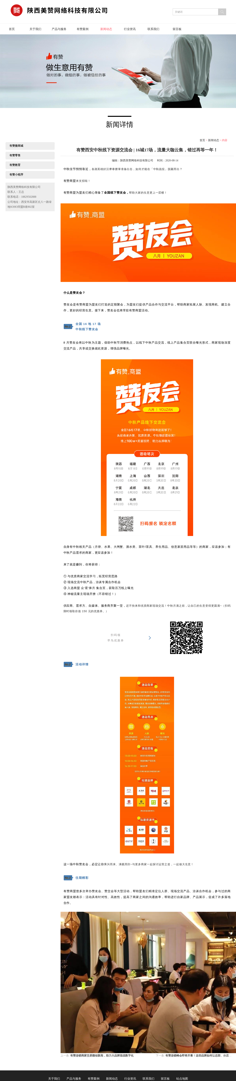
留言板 (177, 29)
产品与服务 (59, 29)
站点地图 (182, 1078)
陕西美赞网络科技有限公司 (136, 160)
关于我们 (35, 29)
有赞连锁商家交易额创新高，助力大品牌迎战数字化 (102, 1055)
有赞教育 (14, 165)
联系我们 (153, 29)
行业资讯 (130, 29)
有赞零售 (14, 155)
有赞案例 (82, 29)
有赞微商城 (16, 145)
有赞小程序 (16, 174)
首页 (12, 29)
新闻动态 (106, 29)
